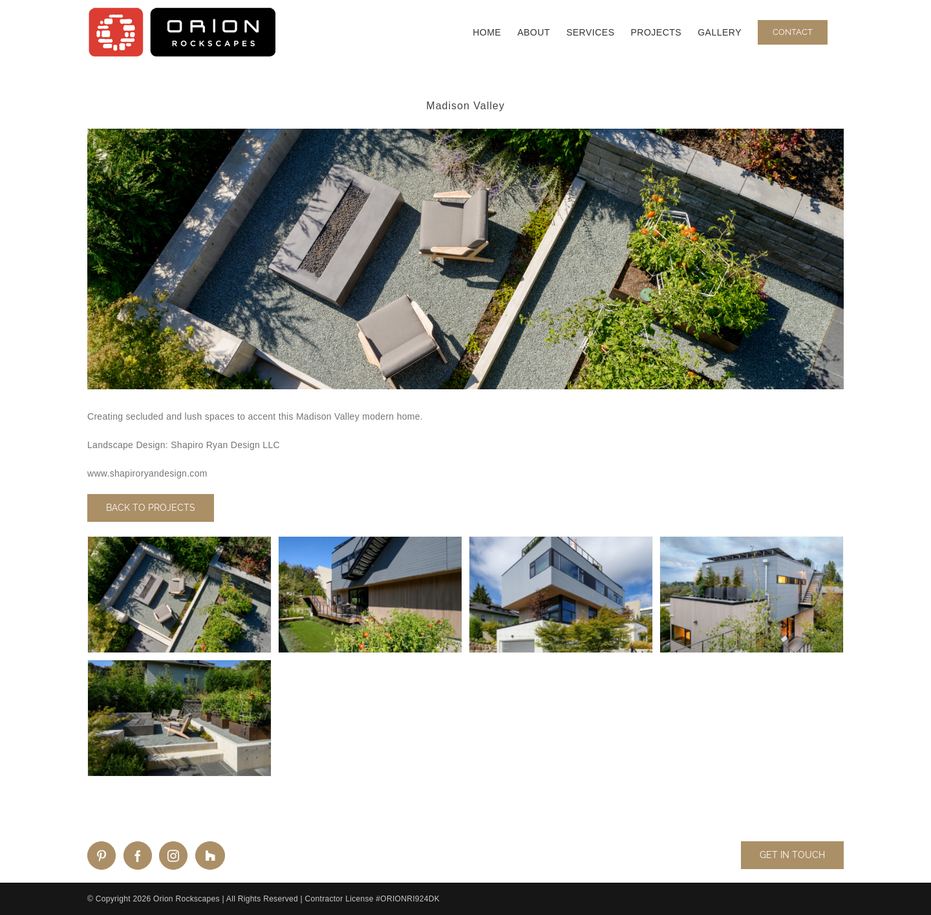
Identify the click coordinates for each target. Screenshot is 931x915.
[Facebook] (137, 855)
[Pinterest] (101, 855)
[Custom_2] (210, 855)
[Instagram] (173, 855)
